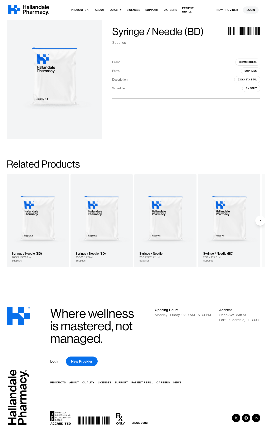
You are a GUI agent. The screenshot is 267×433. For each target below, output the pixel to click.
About (74, 382)
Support (121, 382)
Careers (163, 382)
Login (251, 9)
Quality (88, 382)
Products (58, 382)
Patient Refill (142, 382)
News (177, 382)
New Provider (227, 9)
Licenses (104, 382)
